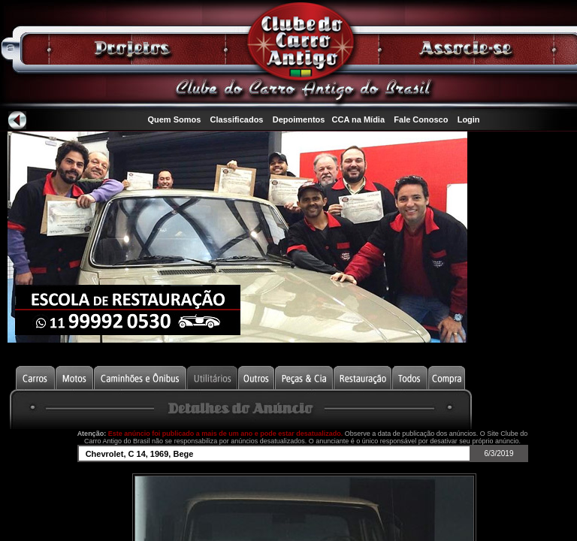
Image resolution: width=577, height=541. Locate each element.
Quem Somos (174, 119)
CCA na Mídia (358, 119)
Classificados (237, 119)
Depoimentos (299, 119)
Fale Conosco (421, 119)
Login (469, 119)
